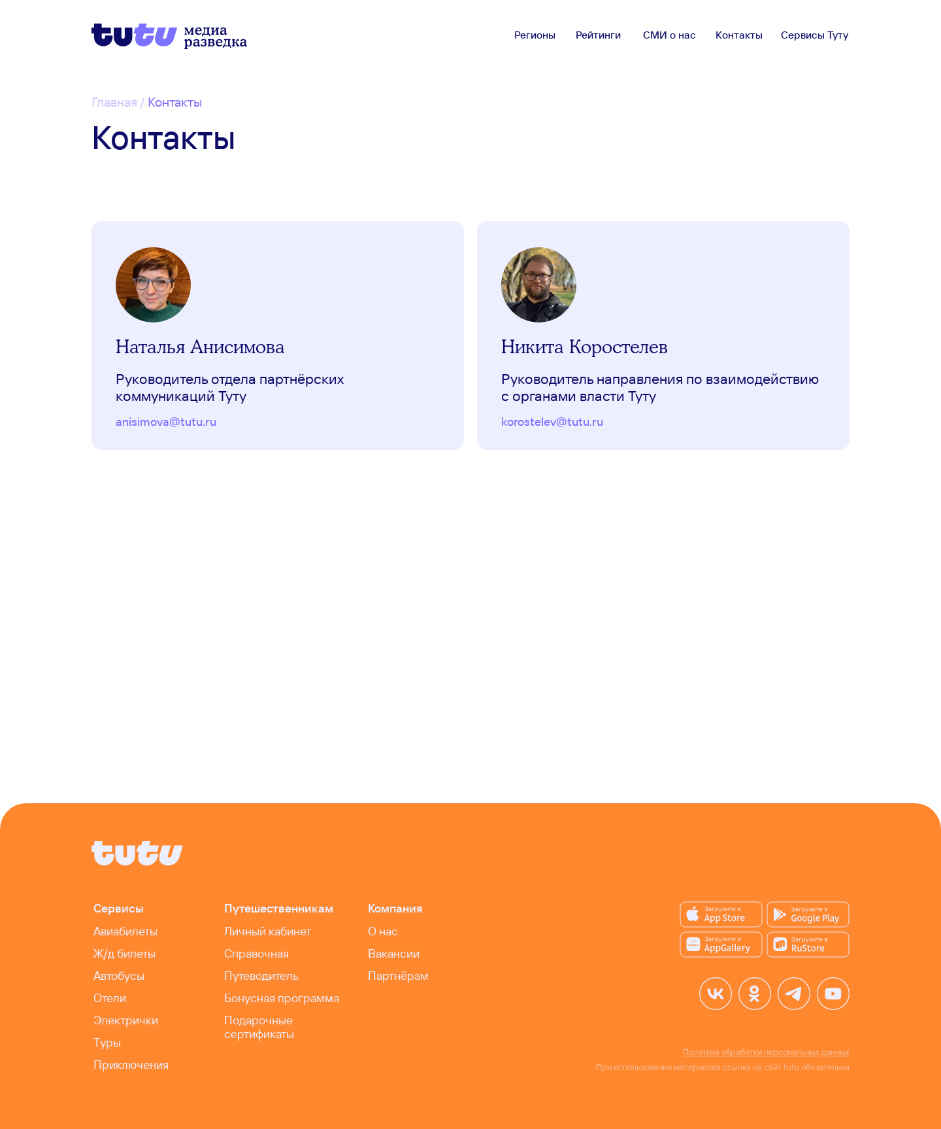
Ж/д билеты (124, 953)
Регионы (534, 34)
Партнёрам (398, 975)
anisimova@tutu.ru (166, 421)
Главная (114, 102)
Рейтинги (598, 34)
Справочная (256, 953)
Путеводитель (261, 975)
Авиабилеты (125, 931)
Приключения (131, 1064)
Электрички (125, 1020)
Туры (107, 1042)
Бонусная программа (281, 997)
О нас (383, 931)
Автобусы (118, 975)
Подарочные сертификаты (259, 1027)
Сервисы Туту (814, 34)
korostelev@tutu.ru (552, 421)
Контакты (739, 34)
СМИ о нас (669, 34)
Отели (109, 997)
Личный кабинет (267, 931)
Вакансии (394, 953)
